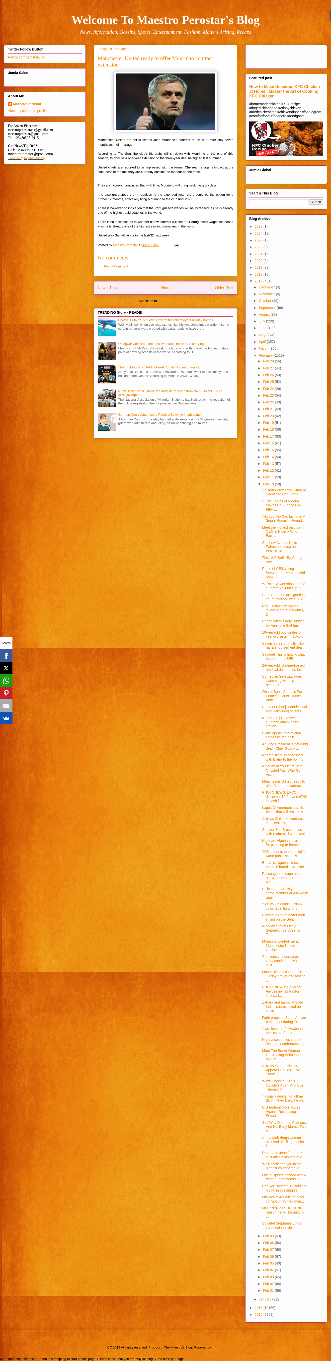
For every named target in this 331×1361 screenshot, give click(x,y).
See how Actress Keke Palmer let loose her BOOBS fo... (279, 547)
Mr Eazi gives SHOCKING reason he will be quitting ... (283, 1212)
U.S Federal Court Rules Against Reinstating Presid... (281, 1111)
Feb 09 (269, 1236)
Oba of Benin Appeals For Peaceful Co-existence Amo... (282, 696)
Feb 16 (269, 443)
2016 (259, 1308)
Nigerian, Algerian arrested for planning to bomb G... (283, 843)
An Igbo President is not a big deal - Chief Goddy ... (285, 746)
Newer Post (108, 288)
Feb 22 (269, 402)
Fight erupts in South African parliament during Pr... (284, 1020)
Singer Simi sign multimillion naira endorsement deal (284, 645)
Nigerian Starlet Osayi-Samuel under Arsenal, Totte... (281, 930)
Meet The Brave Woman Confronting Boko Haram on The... (283, 1055)
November (267, 294)
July (262, 321)
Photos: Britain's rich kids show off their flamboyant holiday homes (165, 320)
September (268, 308)
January (265, 1299)
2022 (259, 247)
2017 (259, 281)
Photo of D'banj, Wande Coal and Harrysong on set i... (284, 709)
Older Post (224, 288)
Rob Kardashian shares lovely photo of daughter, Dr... (283, 610)
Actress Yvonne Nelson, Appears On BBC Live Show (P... (281, 1070)
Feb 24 (269, 389)
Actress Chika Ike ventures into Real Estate (283, 821)
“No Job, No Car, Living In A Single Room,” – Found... (283, 518)
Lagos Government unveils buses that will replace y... (284, 810)
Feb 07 (269, 1250)
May (262, 335)
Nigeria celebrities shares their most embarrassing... (284, 1042)
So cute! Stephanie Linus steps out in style (281, 1225)
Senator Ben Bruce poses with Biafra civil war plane (283, 832)
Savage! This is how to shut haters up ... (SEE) (283, 656)
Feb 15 (269, 450)
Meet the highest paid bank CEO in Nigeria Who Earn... (283, 531)
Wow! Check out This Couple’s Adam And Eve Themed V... (282, 1085)
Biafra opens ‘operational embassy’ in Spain (281, 735)
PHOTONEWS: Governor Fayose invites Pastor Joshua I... (282, 991)
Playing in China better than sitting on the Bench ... (283, 917)
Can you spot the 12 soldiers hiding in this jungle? (284, 1188)
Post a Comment (116, 266)
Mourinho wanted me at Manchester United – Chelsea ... (280, 945)
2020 (259, 261)
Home (166, 288)
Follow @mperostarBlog (26, 57)
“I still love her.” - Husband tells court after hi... (282, 1031)
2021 (259, 254)
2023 (259, 240)
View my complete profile (27, 111)
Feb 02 (269, 1284)
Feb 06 (269, 1257)
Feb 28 (269, 361)
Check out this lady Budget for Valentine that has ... (283, 623)
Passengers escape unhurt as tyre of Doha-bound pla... (283, 878)
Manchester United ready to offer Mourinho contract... (283, 783)
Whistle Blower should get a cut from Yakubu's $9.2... (283, 586)
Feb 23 (269, 395)
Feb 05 (269, 1263)
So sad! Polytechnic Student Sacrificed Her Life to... (284, 492)
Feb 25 (269, 382)
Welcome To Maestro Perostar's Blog (165, 19)
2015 (259, 1315)
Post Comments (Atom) (175, 301)
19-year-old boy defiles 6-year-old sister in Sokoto (282, 634)
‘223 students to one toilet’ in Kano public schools (284, 854)
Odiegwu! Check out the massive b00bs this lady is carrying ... (162, 344)
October (265, 301)
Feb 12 (269, 470)
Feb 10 (269, 484)
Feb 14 (269, 457)
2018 (259, 274)
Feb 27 (269, 368)
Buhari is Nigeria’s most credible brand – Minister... (284, 865)
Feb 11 (269, 477)
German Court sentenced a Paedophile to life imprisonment (160, 414)
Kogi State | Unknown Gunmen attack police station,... (281, 722)
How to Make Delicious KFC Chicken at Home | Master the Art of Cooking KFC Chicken (284, 91)
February (266, 355)
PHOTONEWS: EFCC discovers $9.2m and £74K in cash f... (284, 796)
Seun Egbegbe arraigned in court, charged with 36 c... (284, 597)
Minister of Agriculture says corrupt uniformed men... (283, 1199)
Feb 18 (269, 429)
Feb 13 (269, 464)
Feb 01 (269, 1291)
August (264, 314)
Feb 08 (269, 1243)
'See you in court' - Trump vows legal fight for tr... (282, 906)
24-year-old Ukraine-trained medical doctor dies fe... (283, 667)
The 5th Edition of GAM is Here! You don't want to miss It (159, 367)
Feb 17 (269, 436)
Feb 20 (269, 416)
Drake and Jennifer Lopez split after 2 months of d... (283, 1155)
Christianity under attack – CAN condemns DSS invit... (282, 961)
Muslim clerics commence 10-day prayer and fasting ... (284, 976)
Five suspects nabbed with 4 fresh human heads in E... (284, 1177)
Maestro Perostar (27, 104)
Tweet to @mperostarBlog (26, 158)
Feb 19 (269, 423)
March (264, 348)
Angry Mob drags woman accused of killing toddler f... (283, 1142)
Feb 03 (269, 1277)
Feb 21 (269, 409)
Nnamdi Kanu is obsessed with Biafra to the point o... (284, 757)
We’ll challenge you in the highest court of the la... (282, 1166)
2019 (259, 267)
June (263, 328)
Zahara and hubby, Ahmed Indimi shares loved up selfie (282, 1006)
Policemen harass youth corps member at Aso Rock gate (285, 893)
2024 (259, 233)
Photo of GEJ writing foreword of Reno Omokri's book (284, 573)
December (267, 287)
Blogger (217, 1347)
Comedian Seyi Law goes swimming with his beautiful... (282, 680)
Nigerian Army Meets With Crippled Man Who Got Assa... (282, 770)
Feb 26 (269, 375)
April (263, 342)
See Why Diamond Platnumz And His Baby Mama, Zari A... (284, 1127)
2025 (259, 226)
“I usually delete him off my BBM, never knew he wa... (284, 1098)
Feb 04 (269, 1270)
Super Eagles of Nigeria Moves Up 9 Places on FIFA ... (281, 505)
